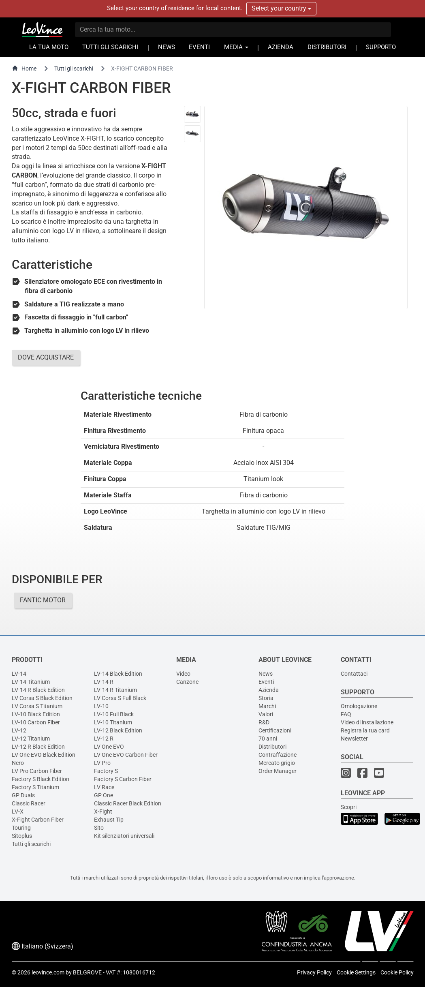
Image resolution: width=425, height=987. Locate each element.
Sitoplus (22, 836)
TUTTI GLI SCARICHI (110, 47)
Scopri (349, 807)
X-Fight (103, 811)
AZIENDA (280, 47)
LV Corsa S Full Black (120, 698)
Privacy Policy (314, 972)
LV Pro (102, 763)
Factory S (106, 771)
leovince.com (48, 972)
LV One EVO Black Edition (43, 754)
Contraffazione (277, 754)
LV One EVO (109, 746)
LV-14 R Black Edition (38, 690)
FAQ (346, 714)
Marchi (267, 706)
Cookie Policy (397, 972)
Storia (265, 698)
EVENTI (199, 47)
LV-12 (19, 730)
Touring (21, 827)
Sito (99, 827)
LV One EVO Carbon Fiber (126, 754)
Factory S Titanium (35, 787)
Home (24, 68)
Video (183, 673)
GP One (103, 795)
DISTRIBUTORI (327, 47)
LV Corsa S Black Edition (42, 698)
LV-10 (101, 706)
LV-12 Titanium (31, 738)
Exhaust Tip (109, 819)
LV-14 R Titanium (115, 690)
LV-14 (19, 673)
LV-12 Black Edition (118, 730)
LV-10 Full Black (114, 714)
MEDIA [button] (236, 47)
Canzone (187, 682)
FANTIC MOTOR (43, 600)
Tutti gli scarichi (73, 68)
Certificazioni (274, 730)
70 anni (267, 738)
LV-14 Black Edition (118, 673)
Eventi (266, 682)
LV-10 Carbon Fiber (36, 722)
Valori (265, 714)
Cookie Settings (356, 972)
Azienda (268, 690)
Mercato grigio (276, 763)
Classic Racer (28, 803)
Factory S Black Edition (40, 779)
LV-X (17, 811)
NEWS (166, 47)
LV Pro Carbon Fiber (37, 771)
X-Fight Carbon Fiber (38, 819)
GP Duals (23, 795)
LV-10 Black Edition (36, 714)
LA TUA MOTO (48, 47)
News (265, 673)
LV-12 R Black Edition (38, 746)
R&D (263, 722)
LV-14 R (103, 682)
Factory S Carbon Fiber (123, 779)
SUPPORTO (381, 47)
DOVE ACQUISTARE (46, 357)
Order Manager (277, 771)
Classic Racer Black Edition (127, 803)
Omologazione (359, 706)
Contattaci (354, 673)
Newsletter (354, 738)
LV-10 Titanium (113, 722)
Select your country (281, 8)
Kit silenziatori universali (124, 836)
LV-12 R (103, 738)
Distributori (272, 746)
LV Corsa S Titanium (37, 706)
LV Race (104, 787)
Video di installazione (367, 722)
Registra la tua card (365, 730)
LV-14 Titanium (31, 682)
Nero (18, 763)
